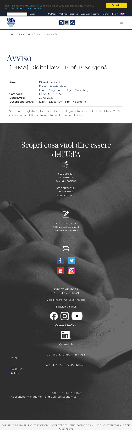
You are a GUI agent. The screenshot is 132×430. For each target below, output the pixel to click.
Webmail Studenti (90, 14)
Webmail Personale (68, 14)
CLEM (15, 358)
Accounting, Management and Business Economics (43, 396)
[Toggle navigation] (121, 22)
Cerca (32, 14)
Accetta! (117, 5)
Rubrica (105, 14)
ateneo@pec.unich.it (69, 227)
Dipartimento (26, 34)
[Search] (17, 14)
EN (122, 14)
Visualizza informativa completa (24, 8)
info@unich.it (69, 223)
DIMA (15, 372)
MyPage (52, 14)
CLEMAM (17, 368)
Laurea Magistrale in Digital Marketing (63, 90)
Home (12, 34)
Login (115, 14)
